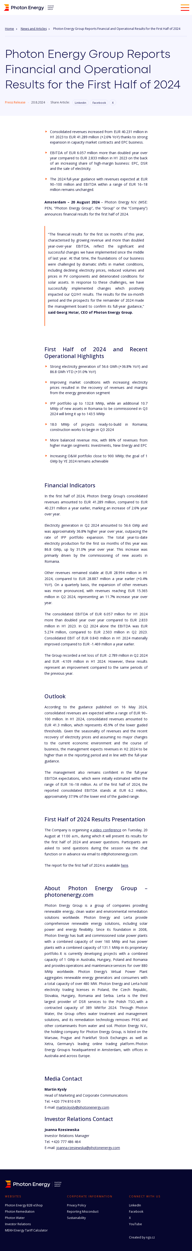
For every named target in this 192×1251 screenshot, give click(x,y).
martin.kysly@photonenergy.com (82, 1107)
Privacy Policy (76, 1205)
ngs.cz (150, 1237)
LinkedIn (135, 1205)
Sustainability (76, 1218)
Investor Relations (18, 1224)
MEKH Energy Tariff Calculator (26, 1230)
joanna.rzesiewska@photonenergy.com (88, 1147)
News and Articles (34, 28)
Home (9, 28)
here (124, 865)
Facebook (99, 102)
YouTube (135, 1224)
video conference (106, 830)
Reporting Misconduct (82, 1211)
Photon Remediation (19, 1211)
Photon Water (15, 1218)
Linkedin (80, 102)
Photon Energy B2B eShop (24, 1205)
